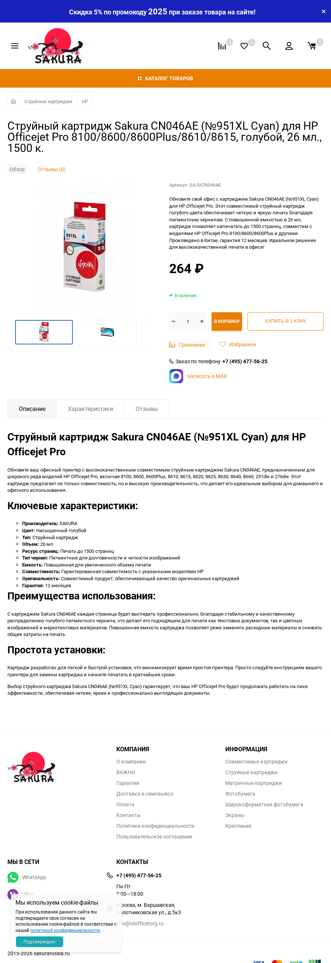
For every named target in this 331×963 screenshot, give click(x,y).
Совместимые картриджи (256, 761)
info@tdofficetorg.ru (140, 923)
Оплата (125, 804)
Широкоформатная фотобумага (264, 804)
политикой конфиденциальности (65, 930)
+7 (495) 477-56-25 (244, 361)
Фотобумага (240, 793)
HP (85, 101)
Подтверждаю (40, 941)
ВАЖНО (125, 772)
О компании (131, 761)
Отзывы (147, 409)
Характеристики (90, 409)
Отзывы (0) (52, 169)
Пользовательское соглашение (154, 836)
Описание (32, 409)
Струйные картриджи (48, 101)
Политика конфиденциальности (155, 825)
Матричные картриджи (253, 783)
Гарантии (127, 783)
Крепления (238, 825)
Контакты (128, 815)
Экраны (235, 815)
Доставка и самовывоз (144, 793)
